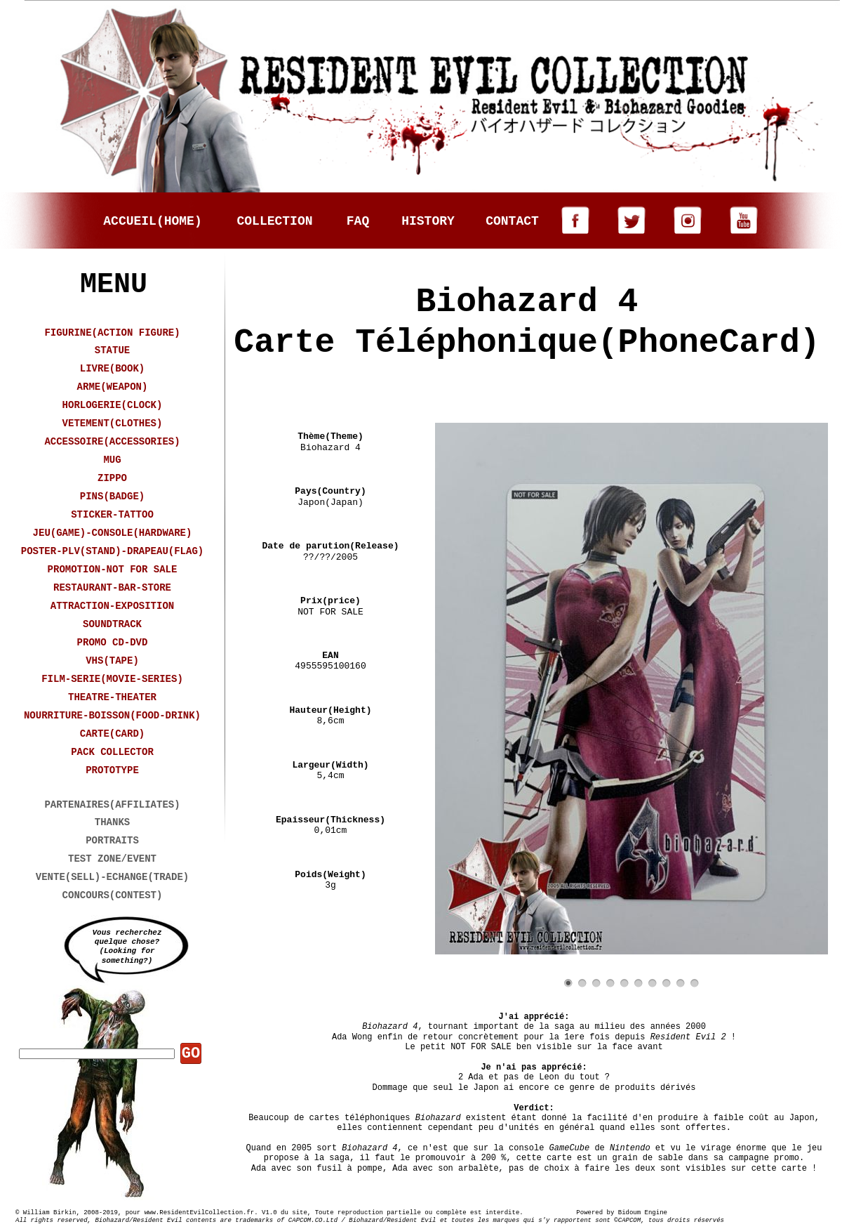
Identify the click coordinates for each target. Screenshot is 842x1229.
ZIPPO (112, 478)
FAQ (358, 221)
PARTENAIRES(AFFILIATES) (112, 804)
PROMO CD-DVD (112, 642)
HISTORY (428, 221)
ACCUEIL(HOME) (152, 221)
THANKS (112, 822)
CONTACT (512, 221)
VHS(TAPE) (112, 660)
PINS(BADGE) (112, 496)
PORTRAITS (112, 840)
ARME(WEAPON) (112, 387)
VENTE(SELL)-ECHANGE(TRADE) (112, 877)
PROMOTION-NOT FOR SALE (113, 569)
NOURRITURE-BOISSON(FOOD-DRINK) (112, 715)
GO (191, 1054)
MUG (112, 460)
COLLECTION (274, 221)
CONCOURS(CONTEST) (112, 895)
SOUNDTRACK (112, 624)
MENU (113, 285)
